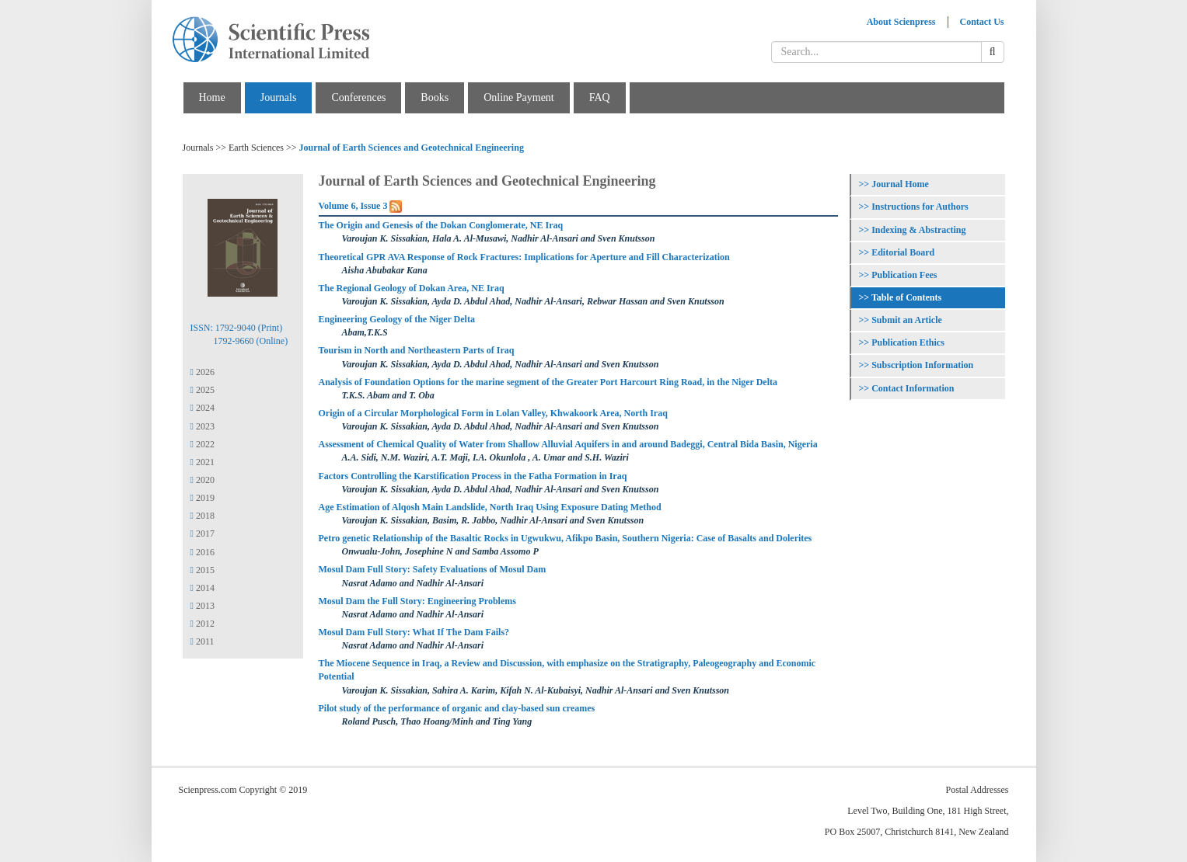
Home (212, 97)
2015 (202, 570)
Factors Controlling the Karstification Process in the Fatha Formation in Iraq (473, 476)
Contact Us (982, 21)
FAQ (599, 97)
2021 (202, 462)
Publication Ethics (907, 342)
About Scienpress (901, 21)
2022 (202, 444)
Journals (278, 97)
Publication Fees (904, 274)
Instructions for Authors (919, 206)
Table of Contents (906, 297)
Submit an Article (906, 320)
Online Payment (519, 97)
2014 (202, 587)
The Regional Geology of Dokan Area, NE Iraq (411, 288)
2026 (202, 372)
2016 (202, 552)
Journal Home (900, 184)
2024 (202, 407)
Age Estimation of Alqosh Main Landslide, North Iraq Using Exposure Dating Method (490, 507)
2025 (202, 389)
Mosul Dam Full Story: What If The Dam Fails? (414, 632)
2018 (202, 515)
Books (435, 97)
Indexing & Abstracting (918, 229)
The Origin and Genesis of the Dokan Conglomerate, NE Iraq (441, 225)
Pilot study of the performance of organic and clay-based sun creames (457, 708)
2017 (202, 533)
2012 (202, 623)
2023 (202, 426)
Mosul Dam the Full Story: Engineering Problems (417, 601)
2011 (202, 641)
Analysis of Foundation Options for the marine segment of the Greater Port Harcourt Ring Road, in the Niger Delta (548, 382)
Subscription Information (922, 365)
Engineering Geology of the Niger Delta (397, 319)
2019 (202, 497)
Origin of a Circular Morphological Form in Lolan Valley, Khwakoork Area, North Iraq (493, 413)
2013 (202, 605)
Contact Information (912, 388)
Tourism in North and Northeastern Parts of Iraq (417, 350)
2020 (202, 479)
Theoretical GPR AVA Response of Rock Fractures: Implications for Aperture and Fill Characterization (524, 257)
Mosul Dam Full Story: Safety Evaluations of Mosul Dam (432, 569)
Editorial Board (902, 252)
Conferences (358, 97)
